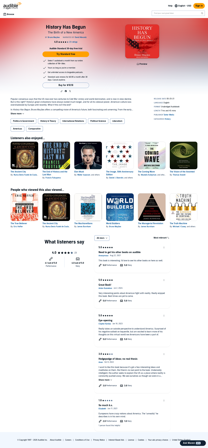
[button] (61, 91)
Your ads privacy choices (158, 440)
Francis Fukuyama (53, 178)
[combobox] (178, 13)
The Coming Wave (146, 171)
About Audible (55, 440)
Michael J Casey (179, 226)
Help (170, 6)
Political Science (98, 121)
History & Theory (48, 121)
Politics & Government (23, 121)
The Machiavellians (83, 223)
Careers (68, 440)
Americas (17, 128)
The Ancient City (18, 171)
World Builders (113, 223)
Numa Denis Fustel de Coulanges (27, 175)
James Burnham (84, 226)
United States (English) (181, 440)
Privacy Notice (99, 440)
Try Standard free (66, 54)
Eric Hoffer (18, 226)
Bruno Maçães (115, 226)
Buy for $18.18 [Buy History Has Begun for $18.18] (66, 85)
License (131, 440)
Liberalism (117, 121)
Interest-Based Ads (116, 440)
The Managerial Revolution (150, 223)
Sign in (199, 5)
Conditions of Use (82, 440)
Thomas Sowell (179, 175)
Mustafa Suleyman (148, 175)
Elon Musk (79, 171)
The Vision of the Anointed (182, 171)
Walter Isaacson (83, 175)
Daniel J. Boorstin (116, 178)
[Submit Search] (202, 13)
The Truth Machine (178, 223)
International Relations (73, 121)
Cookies (141, 440)
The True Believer (19, 223)
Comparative (34, 128)
